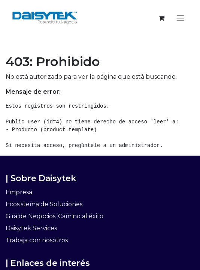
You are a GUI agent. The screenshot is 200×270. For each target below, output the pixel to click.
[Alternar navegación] (180, 18)
